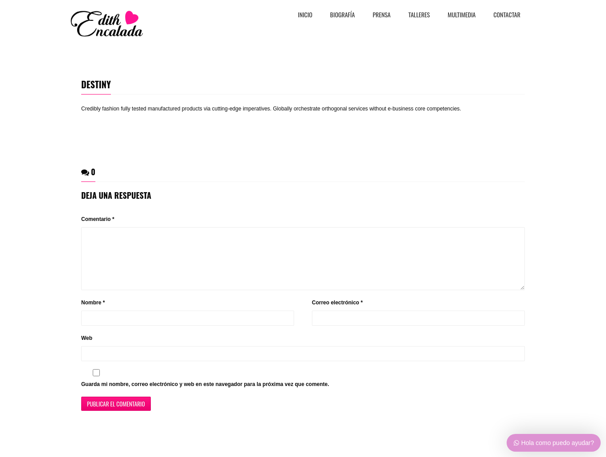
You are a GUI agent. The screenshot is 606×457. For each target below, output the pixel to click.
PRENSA (382, 15)
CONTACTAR (506, 15)
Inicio (305, 15)
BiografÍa (342, 15)
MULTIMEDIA (462, 15)
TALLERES (419, 15)
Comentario (97, 219)
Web (86, 349)
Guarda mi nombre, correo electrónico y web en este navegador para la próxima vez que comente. (205, 395)
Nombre (93, 313)
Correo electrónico (337, 313)
